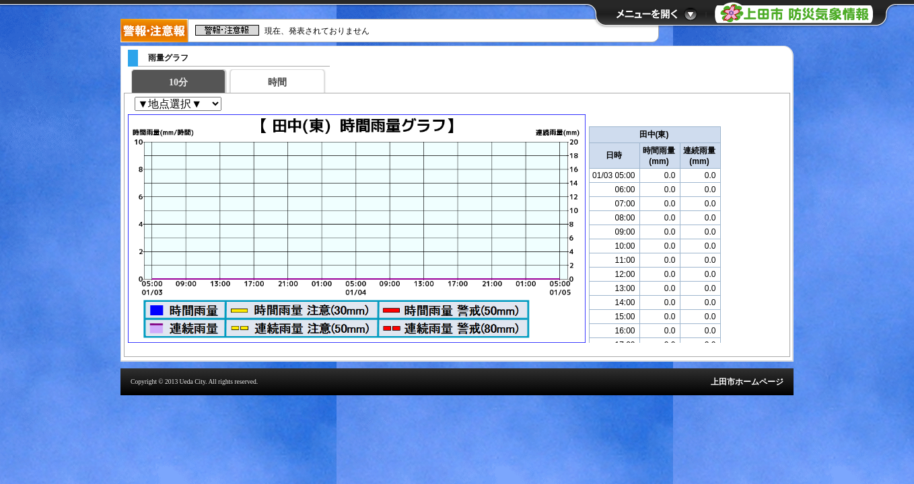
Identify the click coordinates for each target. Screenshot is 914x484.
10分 (178, 82)
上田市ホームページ (747, 382)
